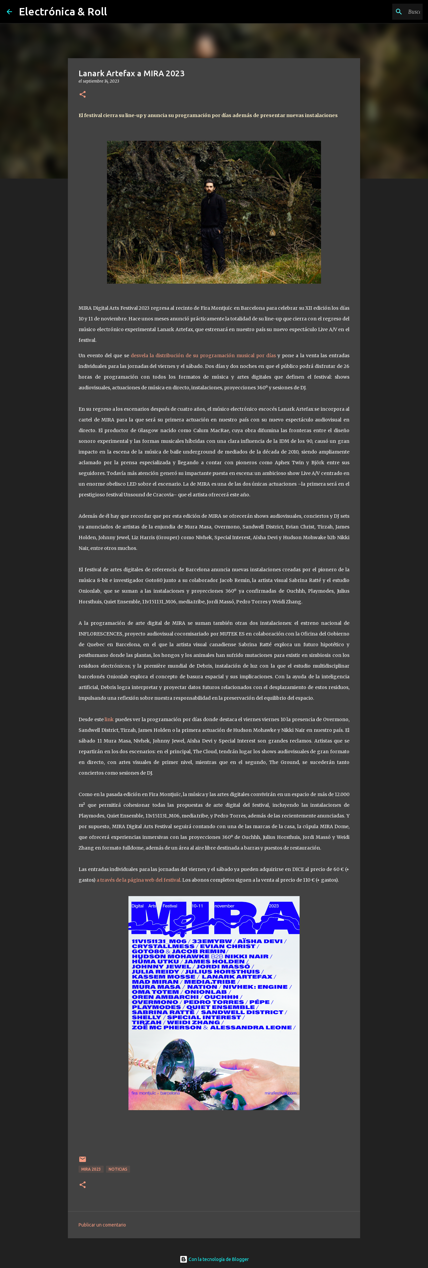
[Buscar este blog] (387, 12)
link (109, 719)
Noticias (118, 1169)
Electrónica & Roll (63, 11)
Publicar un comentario (102, 1225)
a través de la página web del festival (138, 880)
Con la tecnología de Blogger (214, 1259)
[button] (83, 94)
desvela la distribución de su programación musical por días (203, 356)
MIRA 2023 (91, 1169)
